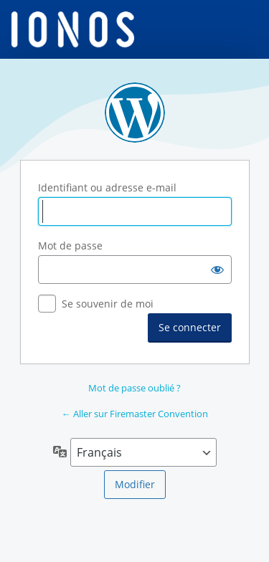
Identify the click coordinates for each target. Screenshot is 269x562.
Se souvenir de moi (108, 303)
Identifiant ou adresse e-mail (107, 187)
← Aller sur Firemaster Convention (135, 413)
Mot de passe (70, 245)
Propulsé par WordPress (135, 112)
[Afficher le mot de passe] (217, 269)
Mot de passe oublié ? (134, 387)
